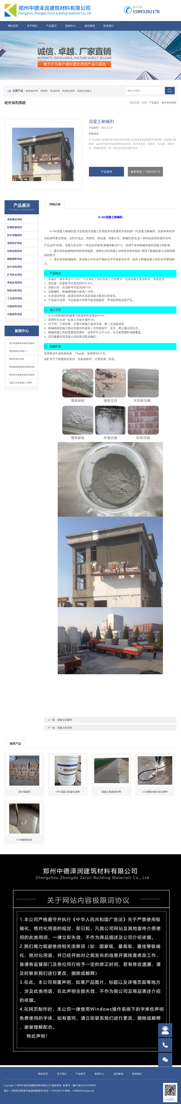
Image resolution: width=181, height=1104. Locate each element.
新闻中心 (70, 25)
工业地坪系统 (14, 298)
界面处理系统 (14, 282)
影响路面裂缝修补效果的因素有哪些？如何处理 (23, 367)
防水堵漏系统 (14, 235)
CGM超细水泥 (24, 839)
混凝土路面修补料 (111, 792)
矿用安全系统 (14, 274)
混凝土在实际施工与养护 (20, 382)
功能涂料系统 (14, 306)
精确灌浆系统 (14, 259)
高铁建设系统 (14, 219)
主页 (144, 102)
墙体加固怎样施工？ (18, 351)
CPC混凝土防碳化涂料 (68, 792)
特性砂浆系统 (14, 290)
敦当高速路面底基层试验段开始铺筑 (23, 343)
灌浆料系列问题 (16, 359)
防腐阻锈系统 (14, 227)
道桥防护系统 (14, 243)
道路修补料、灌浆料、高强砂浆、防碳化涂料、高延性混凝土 (59, 91)
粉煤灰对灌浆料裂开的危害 (21, 375)
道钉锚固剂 (24, 792)
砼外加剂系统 (169, 102)
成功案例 (89, 25)
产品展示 (51, 25)
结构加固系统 (14, 251)
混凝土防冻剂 (64, 727)
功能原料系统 (14, 314)
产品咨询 (106, 171)
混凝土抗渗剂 (64, 719)
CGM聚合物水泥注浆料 (155, 792)
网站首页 (13, 25)
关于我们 (32, 25)
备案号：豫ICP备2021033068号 (79, 1085)
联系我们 (108, 25)
